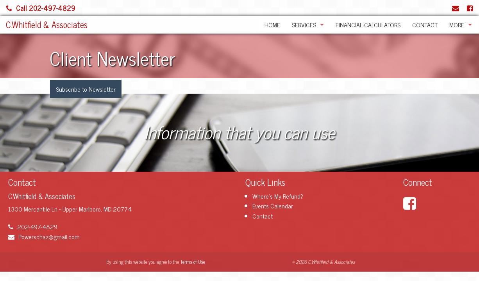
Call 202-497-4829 (40, 8)
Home (272, 25)
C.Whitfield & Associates (47, 24)
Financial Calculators (368, 25)
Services (304, 25)
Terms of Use (192, 262)
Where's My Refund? (277, 196)
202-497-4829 (32, 226)
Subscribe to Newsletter (86, 89)
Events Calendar (272, 206)
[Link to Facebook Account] (470, 8)
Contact (425, 25)
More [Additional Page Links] (456, 25)
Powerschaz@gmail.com (44, 236)
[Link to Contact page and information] (455, 8)
